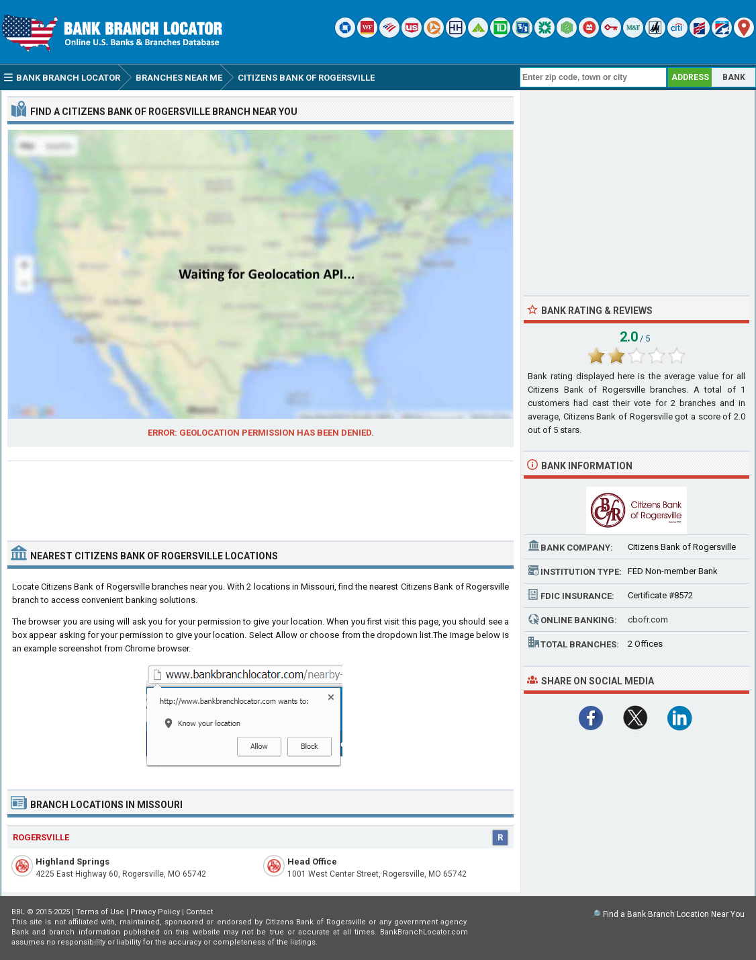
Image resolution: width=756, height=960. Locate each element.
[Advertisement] (260, 495)
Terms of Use (100, 912)
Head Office (312, 861)
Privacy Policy (155, 912)
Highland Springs (72, 861)
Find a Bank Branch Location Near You (674, 914)
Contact (199, 912)
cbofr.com (648, 619)
